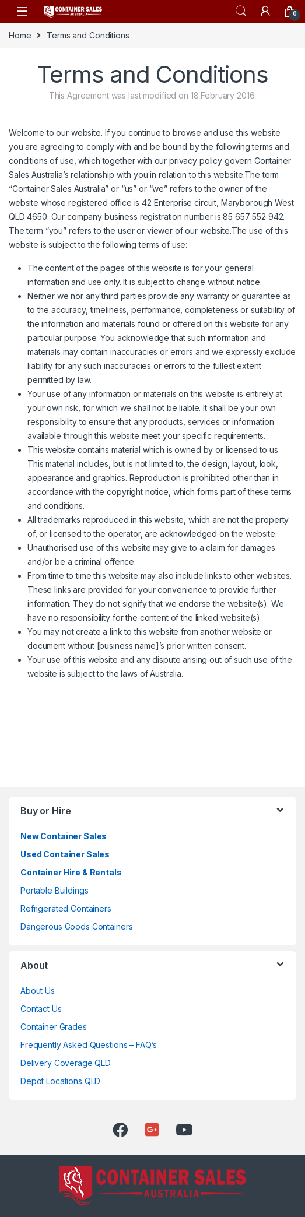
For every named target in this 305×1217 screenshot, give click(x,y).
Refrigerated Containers (65, 908)
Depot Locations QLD (60, 1081)
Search (240, 11)
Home (20, 35)
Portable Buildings (54, 890)
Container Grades (53, 1027)
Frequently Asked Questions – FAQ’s (88, 1045)
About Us (37, 991)
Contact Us (41, 1009)
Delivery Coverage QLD (65, 1063)
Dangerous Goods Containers (76, 926)
